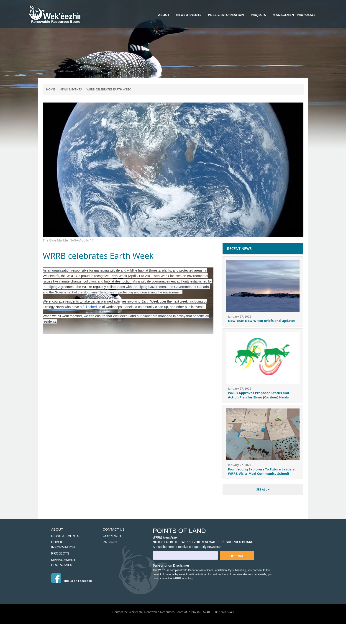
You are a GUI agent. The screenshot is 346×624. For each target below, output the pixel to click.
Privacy (110, 542)
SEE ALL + (262, 489)
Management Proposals (294, 15)
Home (50, 89)
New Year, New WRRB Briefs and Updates (261, 320)
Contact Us (114, 529)
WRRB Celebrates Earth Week (109, 89)
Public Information (226, 15)
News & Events (188, 15)
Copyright (113, 536)
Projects (258, 15)
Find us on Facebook (77, 581)
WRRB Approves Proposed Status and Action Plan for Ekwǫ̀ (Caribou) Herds (258, 394)
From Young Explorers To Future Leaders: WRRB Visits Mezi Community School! (262, 471)
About (163, 15)
